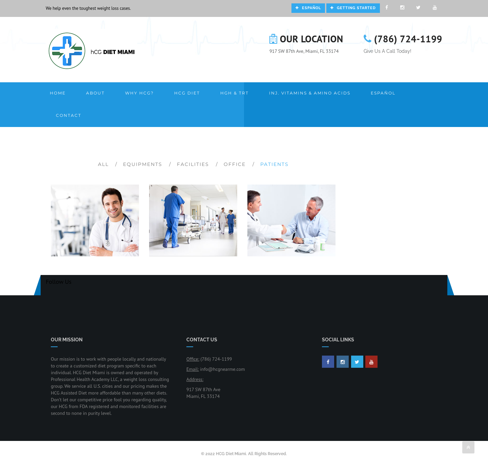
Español (308, 8)
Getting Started (353, 8)
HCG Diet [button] (187, 92)
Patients (274, 164)
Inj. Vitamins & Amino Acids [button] (309, 92)
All (103, 164)
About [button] (95, 92)
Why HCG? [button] (139, 92)
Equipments (142, 164)
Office (235, 164)
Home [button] (58, 92)
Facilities (193, 164)
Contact (68, 115)
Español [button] (383, 92)
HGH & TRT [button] (234, 92)
